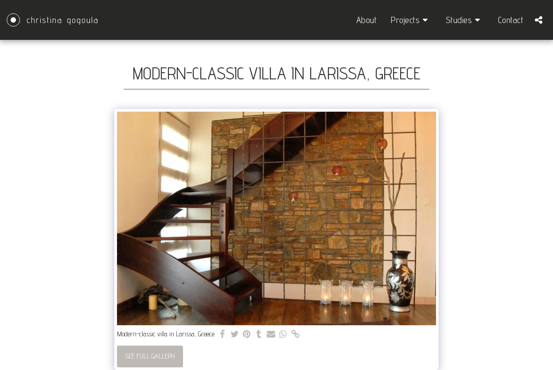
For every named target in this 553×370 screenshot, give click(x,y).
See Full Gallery (150, 356)
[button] (411, 20)
